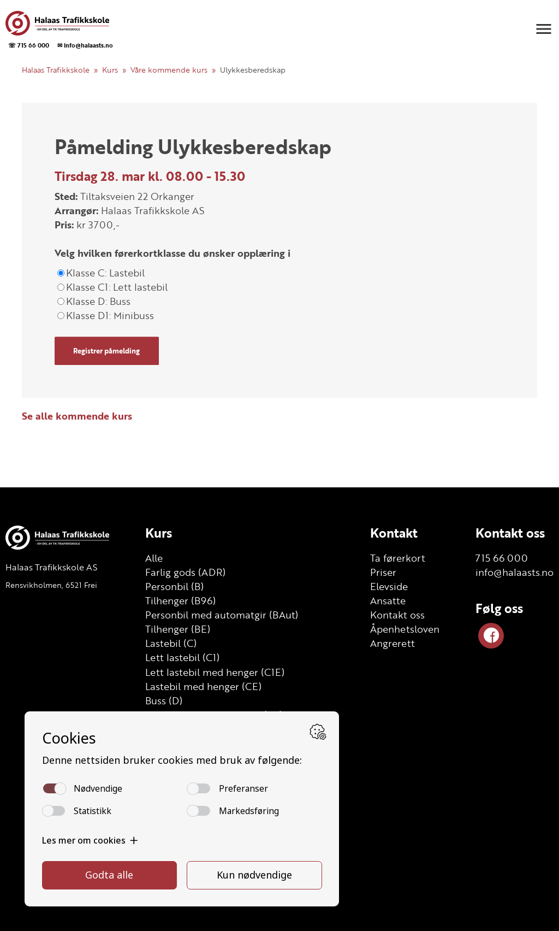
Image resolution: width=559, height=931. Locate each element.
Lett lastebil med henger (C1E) (214, 672)
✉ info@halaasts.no (85, 45)
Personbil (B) (174, 586)
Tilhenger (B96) (180, 600)
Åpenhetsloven (404, 629)
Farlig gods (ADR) (185, 572)
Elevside (389, 586)
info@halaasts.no (514, 572)
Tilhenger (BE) (177, 629)
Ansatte (388, 600)
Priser (383, 572)
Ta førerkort (397, 558)
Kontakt (394, 532)
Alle (154, 558)
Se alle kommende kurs (77, 416)
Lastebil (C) (171, 643)
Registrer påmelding (106, 350)
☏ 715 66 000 (28, 45)
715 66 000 (501, 558)
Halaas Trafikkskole (56, 69)
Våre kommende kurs (168, 69)
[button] (544, 29)
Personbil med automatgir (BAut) (221, 615)
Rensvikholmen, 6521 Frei (51, 585)
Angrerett (392, 643)
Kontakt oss (397, 615)
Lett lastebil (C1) (182, 657)
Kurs (110, 69)
